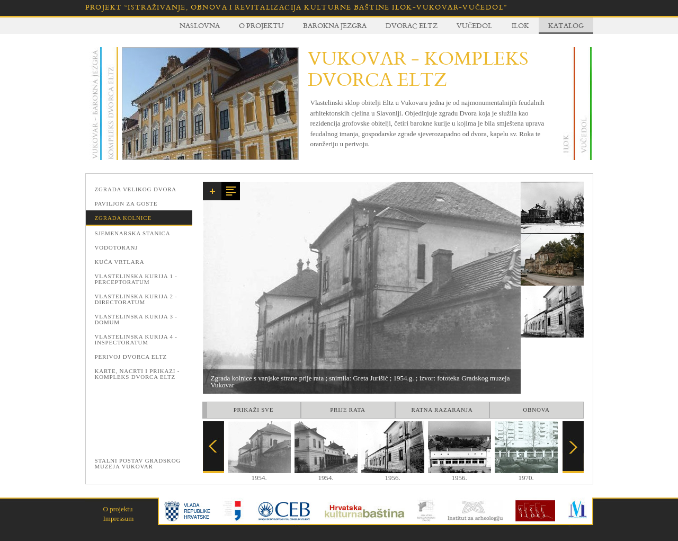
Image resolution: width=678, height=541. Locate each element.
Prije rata (347, 409)
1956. (392, 474)
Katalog (566, 25)
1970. (526, 474)
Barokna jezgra (335, 25)
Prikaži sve (254, 409)
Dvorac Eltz (412, 25)
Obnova (536, 409)
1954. (259, 474)
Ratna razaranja (441, 409)
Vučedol (475, 25)
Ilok (520, 25)
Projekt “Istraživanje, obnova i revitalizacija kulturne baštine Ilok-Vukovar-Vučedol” (296, 7)
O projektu (261, 25)
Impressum (118, 518)
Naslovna (200, 25)
